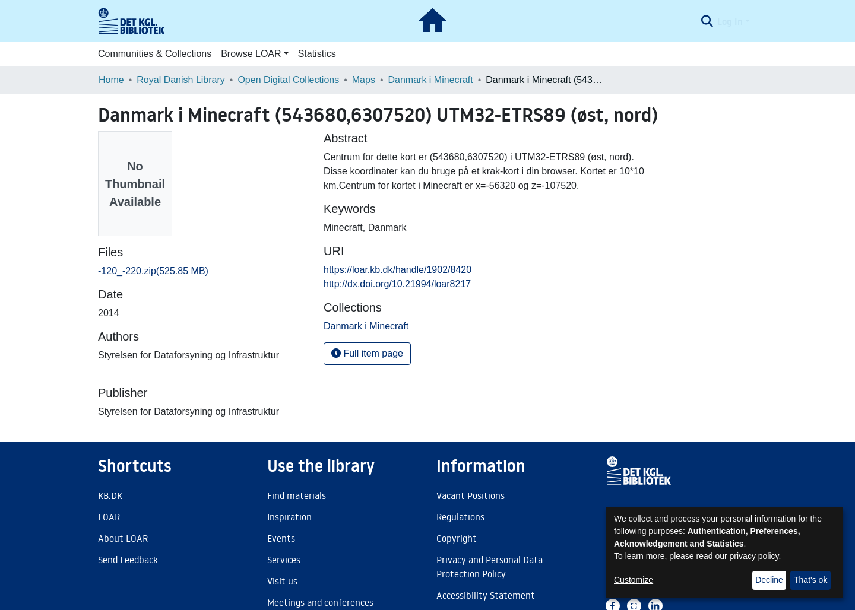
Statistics (317, 54)
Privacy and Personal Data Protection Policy (489, 567)
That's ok (810, 579)
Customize (633, 579)
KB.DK (110, 495)
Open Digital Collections (288, 80)
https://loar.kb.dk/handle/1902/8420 (397, 270)
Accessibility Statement (485, 595)
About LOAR (123, 538)
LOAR (109, 517)
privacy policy (754, 556)
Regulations (460, 517)
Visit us (282, 581)
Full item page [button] (367, 353)
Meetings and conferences (320, 602)
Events (281, 538)
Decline (769, 579)
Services (283, 559)
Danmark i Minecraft (430, 80)
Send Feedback (128, 559)
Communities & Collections (154, 54)
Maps (363, 80)
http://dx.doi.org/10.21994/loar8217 (397, 284)
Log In (730, 21)
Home (111, 80)
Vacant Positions (470, 495)
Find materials (296, 495)
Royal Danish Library (181, 80)
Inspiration (289, 517)
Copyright (456, 538)
